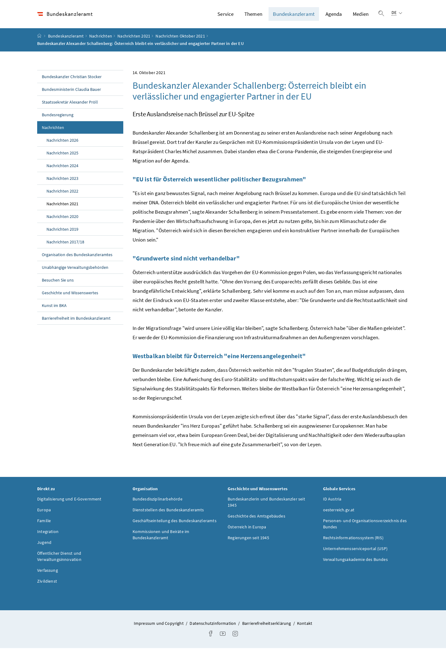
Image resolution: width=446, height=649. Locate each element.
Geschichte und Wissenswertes (70, 293)
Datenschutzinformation (213, 624)
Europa (44, 511)
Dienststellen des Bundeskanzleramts (168, 511)
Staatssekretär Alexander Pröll (70, 103)
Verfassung (47, 571)
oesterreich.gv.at (339, 511)
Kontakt (304, 624)
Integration (48, 533)
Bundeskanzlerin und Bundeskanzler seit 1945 (266, 503)
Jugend (44, 543)
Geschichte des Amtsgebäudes (256, 517)
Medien (361, 14)
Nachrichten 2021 (133, 37)
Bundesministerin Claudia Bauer (71, 90)
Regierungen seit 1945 (248, 539)
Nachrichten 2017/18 (65, 243)
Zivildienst (47, 582)
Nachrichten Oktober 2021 (180, 37)
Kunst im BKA (54, 306)
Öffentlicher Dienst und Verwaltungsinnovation (59, 557)
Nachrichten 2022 (62, 192)
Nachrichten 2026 (62, 141)
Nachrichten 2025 (62, 154)
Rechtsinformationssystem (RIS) (353, 539)
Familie (44, 522)
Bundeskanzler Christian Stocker (72, 77)
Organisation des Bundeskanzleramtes (77, 255)
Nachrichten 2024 (62, 166)
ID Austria (332, 500)
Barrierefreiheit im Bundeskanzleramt (76, 319)
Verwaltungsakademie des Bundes (355, 560)
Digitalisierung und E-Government (69, 500)
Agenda (334, 14)
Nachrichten (100, 37)
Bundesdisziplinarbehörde (157, 500)
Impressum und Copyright (159, 624)
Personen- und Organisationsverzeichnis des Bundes (365, 525)
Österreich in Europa (247, 528)
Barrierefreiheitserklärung (267, 624)
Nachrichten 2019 (62, 230)
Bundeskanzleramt (294, 14)
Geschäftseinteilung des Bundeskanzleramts (174, 522)
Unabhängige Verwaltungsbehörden (75, 268)
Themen (253, 14)
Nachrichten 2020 (62, 217)
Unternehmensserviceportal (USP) (355, 550)
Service (225, 14)
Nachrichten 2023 (62, 179)
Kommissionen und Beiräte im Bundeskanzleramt (161, 536)
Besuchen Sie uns (58, 281)
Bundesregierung (57, 115)
